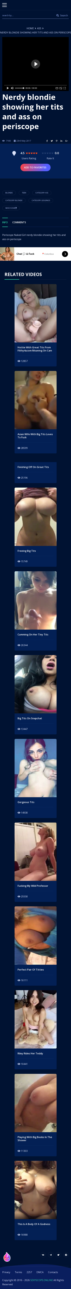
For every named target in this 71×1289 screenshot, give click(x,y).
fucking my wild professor (33, 885)
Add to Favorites (35, 167)
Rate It (50, 158)
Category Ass (41, 192)
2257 (29, 1272)
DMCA (40, 1272)
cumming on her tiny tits (33, 634)
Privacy (6, 1272)
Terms (18, 1272)
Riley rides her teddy (30, 1053)
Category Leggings (41, 200)
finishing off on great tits (33, 467)
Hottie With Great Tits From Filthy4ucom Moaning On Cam (35, 349)
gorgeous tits (26, 802)
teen (24, 192)
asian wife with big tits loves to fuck (35, 436)
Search (62, 15)
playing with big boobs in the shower (35, 1139)
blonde (9, 192)
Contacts (53, 1272)
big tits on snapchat (30, 718)
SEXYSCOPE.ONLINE (41, 1280)
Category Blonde (13, 200)
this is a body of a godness (34, 1224)
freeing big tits (27, 551)
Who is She (11, 208)
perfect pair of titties (31, 969)
